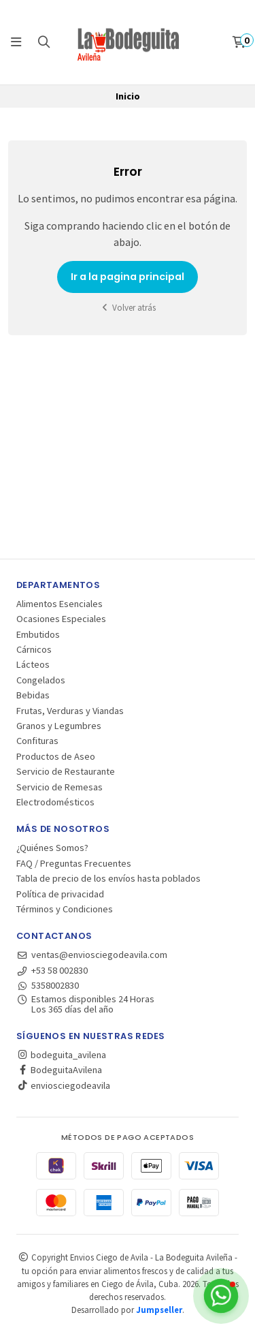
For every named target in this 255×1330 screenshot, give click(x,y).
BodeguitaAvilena (59, 1069)
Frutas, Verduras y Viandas (70, 710)
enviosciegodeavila (63, 1085)
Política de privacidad (60, 894)
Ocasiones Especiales (61, 618)
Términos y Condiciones (64, 909)
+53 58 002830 (52, 970)
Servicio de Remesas (59, 787)
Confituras (37, 740)
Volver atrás (127, 307)
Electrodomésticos (55, 802)
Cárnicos (34, 649)
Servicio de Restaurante (65, 771)
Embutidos (38, 634)
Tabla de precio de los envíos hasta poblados (108, 878)
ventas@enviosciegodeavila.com (91, 954)
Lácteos (33, 664)
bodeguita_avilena (61, 1055)
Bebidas (33, 695)
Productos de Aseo (55, 756)
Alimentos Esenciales (59, 603)
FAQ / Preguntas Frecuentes (73, 863)
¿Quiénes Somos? (52, 847)
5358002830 (47, 985)
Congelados (40, 680)
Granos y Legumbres (58, 725)
